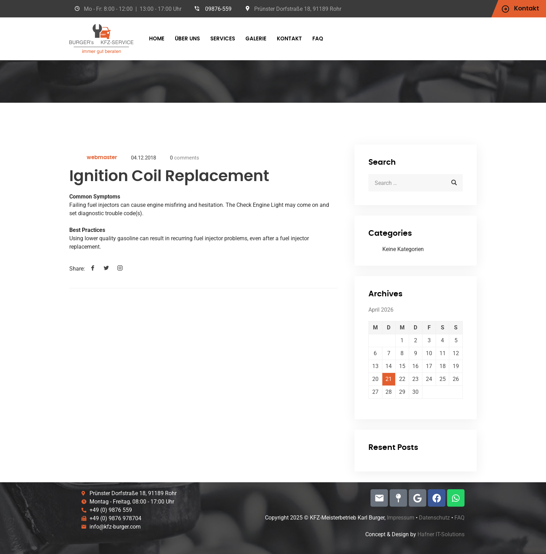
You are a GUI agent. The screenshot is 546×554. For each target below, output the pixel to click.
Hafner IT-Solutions (441, 534)
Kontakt (289, 38)
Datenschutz (434, 517)
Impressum (400, 517)
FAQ (317, 38)
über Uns (187, 38)
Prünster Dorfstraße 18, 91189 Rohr (297, 9)
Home (156, 38)
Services (222, 38)
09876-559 (218, 9)
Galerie (255, 38)
